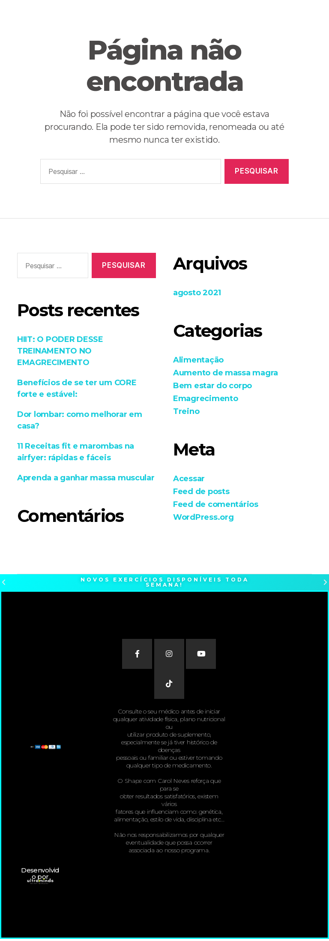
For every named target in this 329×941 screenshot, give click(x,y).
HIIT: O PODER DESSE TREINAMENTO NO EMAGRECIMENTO (60, 351)
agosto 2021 (197, 292)
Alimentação (198, 360)
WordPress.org (203, 517)
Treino (186, 411)
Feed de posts (201, 491)
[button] (3, 582)
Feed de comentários (215, 504)
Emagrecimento (205, 398)
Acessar (189, 478)
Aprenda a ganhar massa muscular (86, 477)
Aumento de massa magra (225, 373)
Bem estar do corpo (212, 385)
